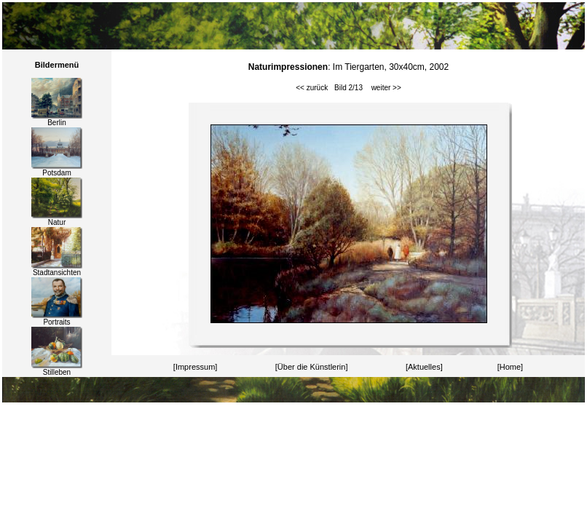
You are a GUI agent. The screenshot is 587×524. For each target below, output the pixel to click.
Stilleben (56, 369)
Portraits (56, 318)
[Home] (510, 366)
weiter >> (386, 88)
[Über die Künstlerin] (311, 366)
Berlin (56, 119)
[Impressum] (195, 366)
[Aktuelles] (424, 366)
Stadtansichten (56, 269)
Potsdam (56, 169)
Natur (56, 219)
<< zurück (312, 88)
